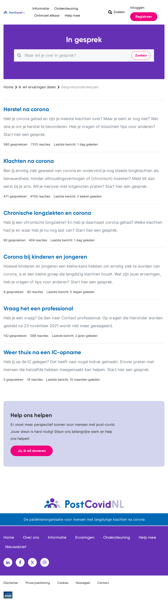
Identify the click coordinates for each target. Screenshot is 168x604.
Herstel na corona (26, 109)
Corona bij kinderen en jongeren (45, 256)
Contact (103, 582)
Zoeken (119, 12)
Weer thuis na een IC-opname (42, 352)
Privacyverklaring (38, 582)
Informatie (40, 9)
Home (8, 87)
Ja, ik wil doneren (32, 451)
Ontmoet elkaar (47, 16)
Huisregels (83, 582)
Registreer (143, 16)
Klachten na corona (29, 161)
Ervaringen (84, 538)
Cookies (62, 582)
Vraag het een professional (38, 308)
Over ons (31, 538)
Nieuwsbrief (15, 547)
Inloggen (137, 8)
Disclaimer (11, 582)
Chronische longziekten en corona (47, 213)
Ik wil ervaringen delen (37, 87)
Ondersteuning (66, 9)
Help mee (72, 16)
